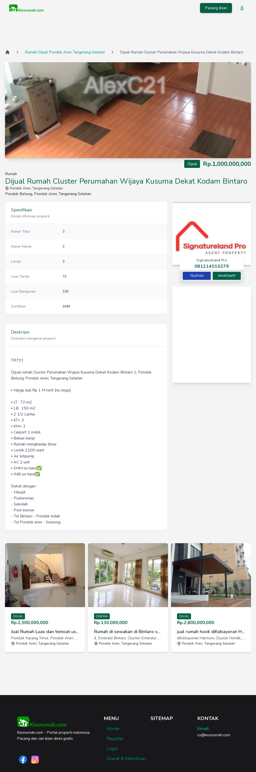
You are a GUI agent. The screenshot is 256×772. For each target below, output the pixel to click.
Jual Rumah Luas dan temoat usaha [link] (45, 632)
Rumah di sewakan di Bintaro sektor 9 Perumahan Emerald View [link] (128, 632)
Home (113, 729)
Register (115, 739)
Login (112, 749)
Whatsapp (227, 276)
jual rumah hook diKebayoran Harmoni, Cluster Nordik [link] (211, 632)
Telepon (197, 276)
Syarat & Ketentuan (126, 759)
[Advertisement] (128, 32)
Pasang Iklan (216, 8)
